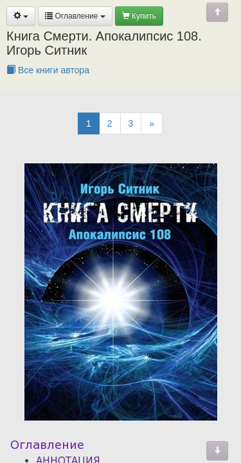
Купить (139, 16)
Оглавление (75, 16)
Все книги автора (47, 70)
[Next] (152, 123)
